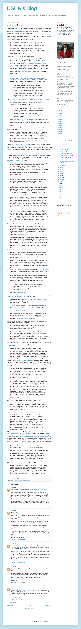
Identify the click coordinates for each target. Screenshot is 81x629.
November (62, 137)
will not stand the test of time (18, 310)
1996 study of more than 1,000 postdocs (21, 70)
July (61, 169)
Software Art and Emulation (65, 153)
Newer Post (10, 605)
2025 (60, 115)
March (61, 177)
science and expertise (36, 299)
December (62, 135)
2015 (60, 183)
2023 (60, 119)
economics (32, 318)
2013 (60, 187)
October (62, 139)
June (61, 171)
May (61, 173)
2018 (60, 129)
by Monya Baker (23, 119)
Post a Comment (13, 602)
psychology (24, 318)
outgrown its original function (17, 327)
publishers (23, 31)
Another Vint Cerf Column (65, 157)
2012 (60, 190)
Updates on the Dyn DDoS (65, 140)
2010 (60, 194)
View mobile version (29, 608)
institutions (29, 31)
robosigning (46, 147)
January (62, 181)
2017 (60, 131)
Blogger (46, 621)
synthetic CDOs (11, 149)
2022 (60, 121)
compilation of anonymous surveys (23, 67)
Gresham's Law (41, 155)
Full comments (60, 107)
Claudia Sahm (17, 597)
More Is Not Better (63, 151)
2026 (60, 113)
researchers (37, 31)
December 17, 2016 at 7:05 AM (18, 539)
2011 (60, 191)
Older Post (48, 605)
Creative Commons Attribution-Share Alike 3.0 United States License (64, 33)
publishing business (15, 480)
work (70, 30)
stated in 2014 (26, 47)
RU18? (61, 159)
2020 (60, 125)
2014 (60, 185)
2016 (60, 133)
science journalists (14, 31)
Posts (60, 213)
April (61, 175)
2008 (60, 198)
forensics (32, 316)
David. (12, 487)
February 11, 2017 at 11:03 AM (18, 582)
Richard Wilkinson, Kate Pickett (21, 144)
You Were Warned (63, 142)
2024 (60, 117)
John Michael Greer (20, 292)
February (62, 179)
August (61, 167)
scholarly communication (24, 480)
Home (29, 605)
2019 (60, 127)
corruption (15, 512)
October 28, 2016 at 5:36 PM (17, 506)
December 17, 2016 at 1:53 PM (18, 562)
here (23, 537)
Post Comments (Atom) (18, 612)
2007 (60, 200)
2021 (60, 123)
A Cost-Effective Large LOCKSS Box (64, 145)
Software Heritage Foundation (66, 155)
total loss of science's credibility (29, 282)
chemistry (18, 318)
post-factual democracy (33, 301)
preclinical (37, 316)
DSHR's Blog (22, 8)
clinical (44, 316)
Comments (61, 216)
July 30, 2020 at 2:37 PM (16, 599)
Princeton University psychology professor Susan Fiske (37, 436)
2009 (60, 196)
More (70, 70)
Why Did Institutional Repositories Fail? (64, 149)
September (62, 165)
